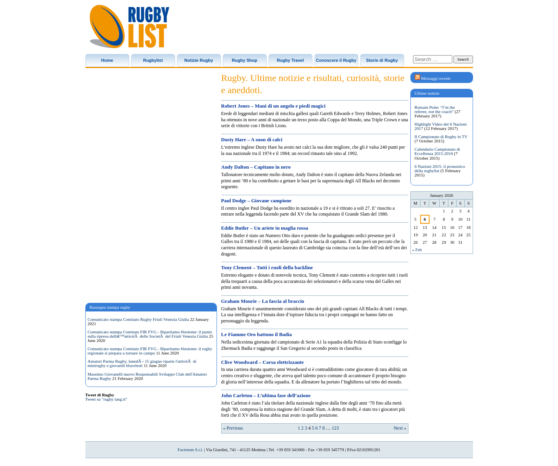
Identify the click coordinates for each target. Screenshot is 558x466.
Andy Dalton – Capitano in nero (256, 167)
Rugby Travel (290, 60)
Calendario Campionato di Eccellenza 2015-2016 (437, 151)
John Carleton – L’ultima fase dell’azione (266, 395)
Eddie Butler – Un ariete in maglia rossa (264, 228)
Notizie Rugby (198, 60)
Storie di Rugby (382, 60)
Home (107, 60)
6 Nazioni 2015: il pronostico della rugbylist (440, 168)
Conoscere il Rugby (336, 60)
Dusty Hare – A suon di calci (252, 139)
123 (335, 428)
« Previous (233, 428)
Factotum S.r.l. (190, 449)
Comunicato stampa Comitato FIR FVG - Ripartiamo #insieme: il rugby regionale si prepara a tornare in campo (150, 350)
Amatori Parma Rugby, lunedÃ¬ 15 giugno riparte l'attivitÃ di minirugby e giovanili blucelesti (142, 363)
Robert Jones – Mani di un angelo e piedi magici (273, 106)
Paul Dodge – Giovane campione (256, 200)
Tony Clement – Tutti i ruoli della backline (267, 267)
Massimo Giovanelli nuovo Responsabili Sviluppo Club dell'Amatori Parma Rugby (147, 376)
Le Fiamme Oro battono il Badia (256, 334)
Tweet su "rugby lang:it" (106, 399)
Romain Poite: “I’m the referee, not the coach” (435, 109)
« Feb (417, 249)
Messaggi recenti (435, 78)
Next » (400, 428)
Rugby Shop (244, 60)
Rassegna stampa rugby (110, 307)
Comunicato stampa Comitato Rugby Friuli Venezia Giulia (138, 319)
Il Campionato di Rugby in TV (441, 136)
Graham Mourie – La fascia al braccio (262, 301)
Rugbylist (153, 60)
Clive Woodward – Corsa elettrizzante (262, 362)
